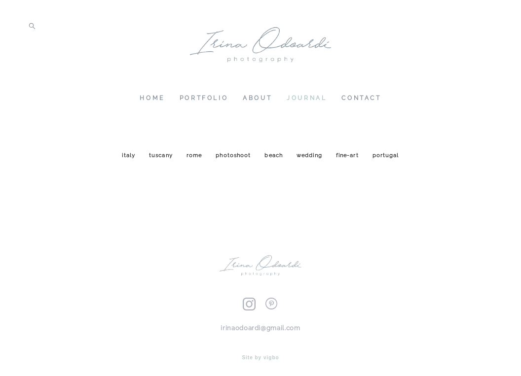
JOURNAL (307, 100)
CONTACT (361, 100)
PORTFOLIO (204, 100)
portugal (385, 159)
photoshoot (234, 159)
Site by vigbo (260, 352)
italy (129, 159)
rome (195, 159)
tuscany (162, 159)
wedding (310, 159)
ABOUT (257, 100)
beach (274, 159)
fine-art (348, 159)
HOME (152, 100)
